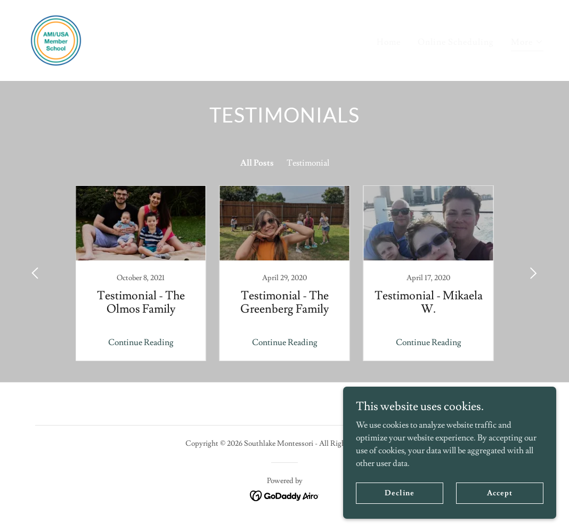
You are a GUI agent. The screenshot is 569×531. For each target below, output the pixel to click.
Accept (499, 492)
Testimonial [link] (308, 163)
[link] (56, 38)
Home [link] (389, 42)
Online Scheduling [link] (456, 42)
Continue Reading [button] (141, 342)
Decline (399, 492)
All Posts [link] (257, 163)
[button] (527, 43)
